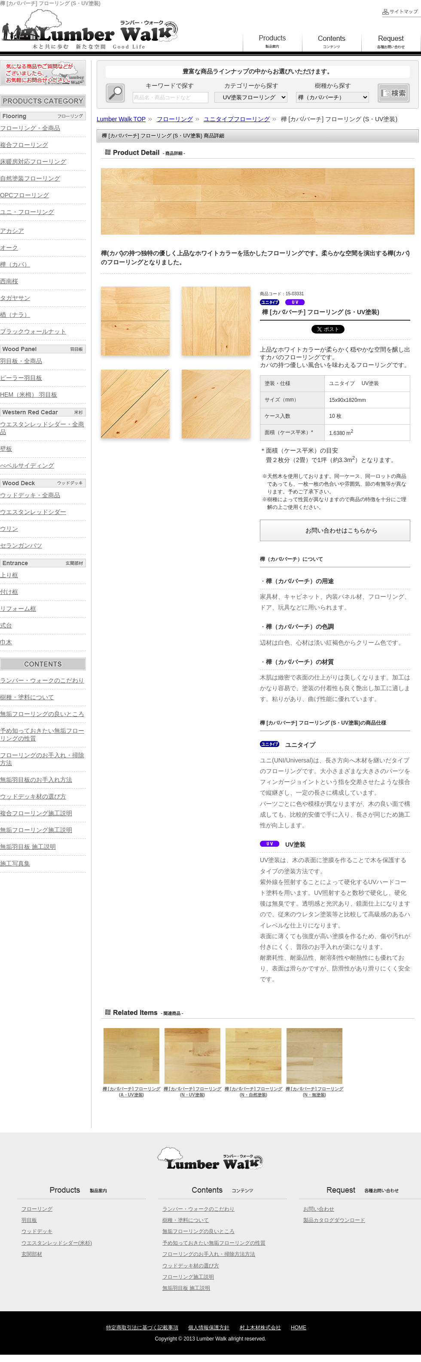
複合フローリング (24, 144)
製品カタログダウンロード (334, 1220)
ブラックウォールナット (33, 331)
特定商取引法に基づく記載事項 (142, 1328)
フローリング (36, 1209)
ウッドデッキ (36, 1231)
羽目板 (29, 1220)
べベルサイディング (27, 465)
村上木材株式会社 (260, 1328)
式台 (6, 625)
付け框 (9, 591)
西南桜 (9, 281)
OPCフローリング (24, 195)
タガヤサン (15, 297)
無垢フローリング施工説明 (36, 829)
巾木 (6, 642)
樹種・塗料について (27, 697)
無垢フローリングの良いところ (42, 713)
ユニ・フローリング (27, 211)
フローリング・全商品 (30, 128)
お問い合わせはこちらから (341, 530)
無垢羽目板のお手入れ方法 (36, 779)
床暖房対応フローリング (33, 161)
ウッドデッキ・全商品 (30, 495)
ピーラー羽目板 (21, 377)
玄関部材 (31, 1254)
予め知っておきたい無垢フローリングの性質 (213, 1243)
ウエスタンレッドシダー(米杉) (56, 1243)
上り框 (9, 575)
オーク (9, 247)
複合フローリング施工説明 (36, 813)
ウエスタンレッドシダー (33, 511)
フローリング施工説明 (188, 1277)
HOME (298, 1328)
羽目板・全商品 (21, 361)
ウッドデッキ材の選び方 (33, 796)
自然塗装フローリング (30, 178)
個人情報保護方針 (208, 1328)
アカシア (12, 230)
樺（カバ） (15, 264)
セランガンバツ (21, 545)
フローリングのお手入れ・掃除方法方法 (208, 1254)
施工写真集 (15, 863)
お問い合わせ (318, 1209)
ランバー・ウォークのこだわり (42, 680)
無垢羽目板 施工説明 (28, 846)
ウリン (9, 528)
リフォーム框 (18, 608)
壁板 (6, 448)
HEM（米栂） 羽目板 (28, 394)
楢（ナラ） (15, 314)
